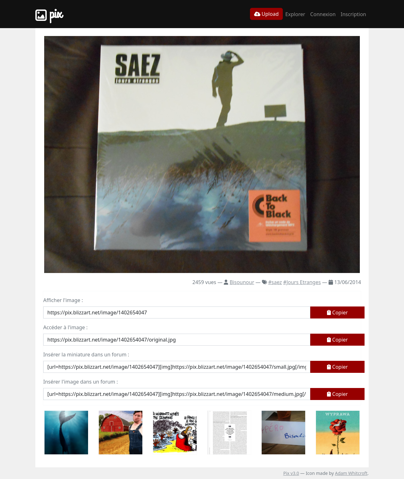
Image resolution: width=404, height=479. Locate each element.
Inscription (353, 14)
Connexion (323, 14)
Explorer (295, 14)
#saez (275, 282)
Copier (337, 312)
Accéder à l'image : (65, 327)
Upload (266, 13)
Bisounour (241, 282)
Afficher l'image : (63, 300)
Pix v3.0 (291, 473)
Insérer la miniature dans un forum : (86, 354)
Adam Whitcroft (351, 473)
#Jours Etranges (302, 282)
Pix (48, 14)
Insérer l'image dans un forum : (80, 381)
